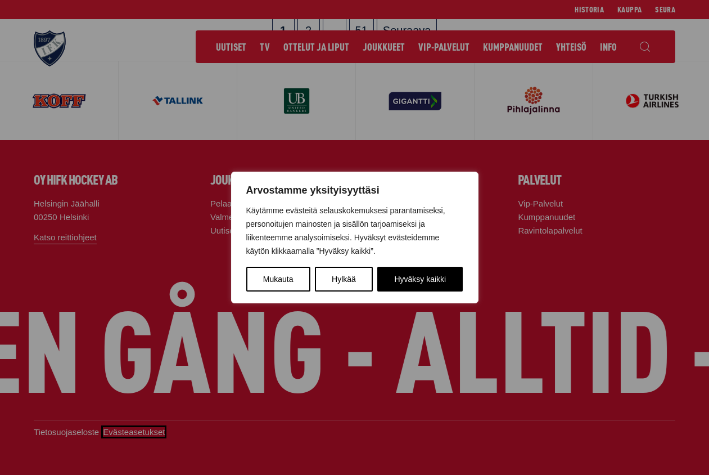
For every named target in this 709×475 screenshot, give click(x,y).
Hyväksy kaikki (420, 279)
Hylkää (344, 279)
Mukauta (278, 279)
